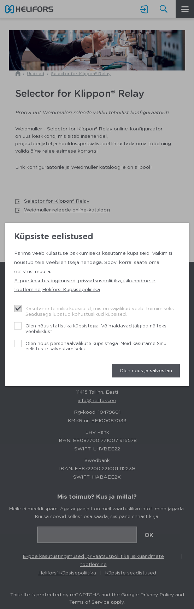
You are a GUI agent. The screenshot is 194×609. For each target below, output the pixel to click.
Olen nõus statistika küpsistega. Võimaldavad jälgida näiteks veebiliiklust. (95, 328)
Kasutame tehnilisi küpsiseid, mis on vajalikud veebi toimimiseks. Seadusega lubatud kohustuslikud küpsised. (100, 311)
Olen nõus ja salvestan (146, 370)
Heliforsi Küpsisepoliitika (71, 289)
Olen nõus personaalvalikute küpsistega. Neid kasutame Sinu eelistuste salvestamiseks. (95, 346)
